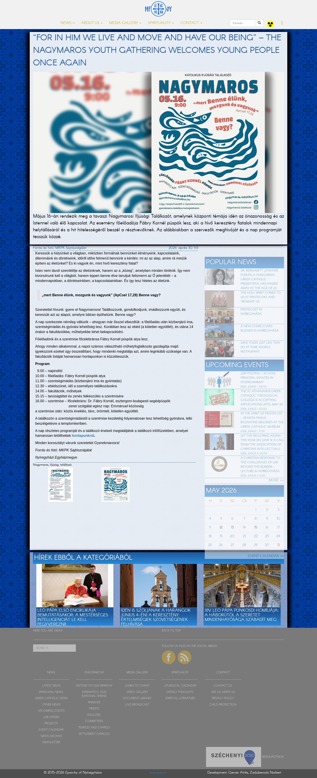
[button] (282, 23)
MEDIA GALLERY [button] (125, 23)
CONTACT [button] (191, 23)
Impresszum (159, 772)
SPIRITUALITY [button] (161, 23)
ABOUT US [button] (92, 23)
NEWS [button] (68, 23)
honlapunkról (83, 435)
